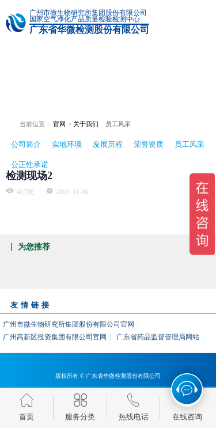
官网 (59, 123)
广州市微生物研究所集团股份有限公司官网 (68, 324)
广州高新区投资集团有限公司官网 (55, 337)
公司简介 (26, 144)
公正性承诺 (29, 164)
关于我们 (85, 123)
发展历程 (108, 144)
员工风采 (189, 144)
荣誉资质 (149, 144)
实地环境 (67, 144)
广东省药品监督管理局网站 (157, 337)
